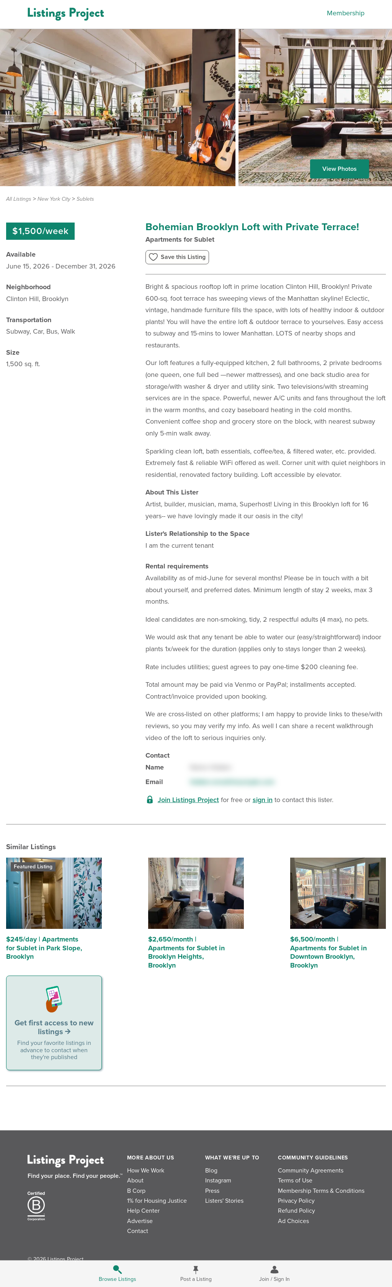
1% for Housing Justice (157, 1201)
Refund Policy (296, 1211)
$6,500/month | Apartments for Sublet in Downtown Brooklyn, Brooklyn (328, 952)
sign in (263, 800)
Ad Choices (293, 1221)
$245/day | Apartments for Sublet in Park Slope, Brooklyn (44, 948)
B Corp (136, 1191)
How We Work (145, 1170)
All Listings (18, 199)
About (135, 1180)
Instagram (218, 1180)
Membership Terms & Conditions (321, 1191)
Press (212, 1191)
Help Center (143, 1211)
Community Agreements (310, 1170)
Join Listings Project (188, 800)
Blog (211, 1170)
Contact (137, 1231)
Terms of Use (295, 1180)
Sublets (85, 199)
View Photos (339, 169)
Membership (345, 13)
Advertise (140, 1221)
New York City (54, 199)
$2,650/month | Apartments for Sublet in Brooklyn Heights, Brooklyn (186, 952)
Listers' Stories (224, 1201)
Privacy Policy (296, 1201)
